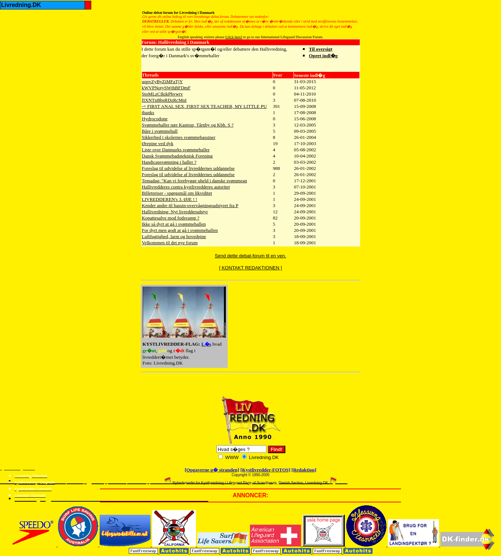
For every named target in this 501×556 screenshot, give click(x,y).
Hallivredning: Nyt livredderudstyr (175, 211)
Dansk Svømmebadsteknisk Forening (177, 156)
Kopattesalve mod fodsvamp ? (171, 218)
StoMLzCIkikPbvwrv (162, 94)
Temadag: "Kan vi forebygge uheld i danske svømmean (194, 180)
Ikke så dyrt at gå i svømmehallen (174, 224)
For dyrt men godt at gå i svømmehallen (180, 230)
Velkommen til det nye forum (170, 242)
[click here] (234, 37)
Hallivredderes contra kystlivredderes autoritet (186, 187)
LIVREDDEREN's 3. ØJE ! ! (169, 199)
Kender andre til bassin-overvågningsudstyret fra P (190, 205)
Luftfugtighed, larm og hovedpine (174, 236)
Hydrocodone (155, 118)
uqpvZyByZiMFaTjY (162, 81)
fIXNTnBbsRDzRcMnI (164, 100)
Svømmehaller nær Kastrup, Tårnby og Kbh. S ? (188, 125)
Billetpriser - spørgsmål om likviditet (177, 193)
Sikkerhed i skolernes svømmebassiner (179, 137)
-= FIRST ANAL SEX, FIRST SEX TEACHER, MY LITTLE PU (204, 106)
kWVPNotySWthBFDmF (166, 87)
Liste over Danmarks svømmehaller (176, 149)
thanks (148, 112)
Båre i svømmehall (160, 131)
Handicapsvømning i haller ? (169, 162)
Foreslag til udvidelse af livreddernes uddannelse (188, 168)
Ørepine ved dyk (158, 143)
